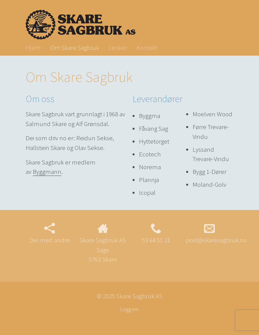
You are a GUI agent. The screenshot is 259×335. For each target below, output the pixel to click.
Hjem (33, 47)
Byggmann (47, 172)
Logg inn (129, 309)
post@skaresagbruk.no (216, 233)
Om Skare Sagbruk (74, 47)
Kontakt (147, 47)
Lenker (118, 47)
